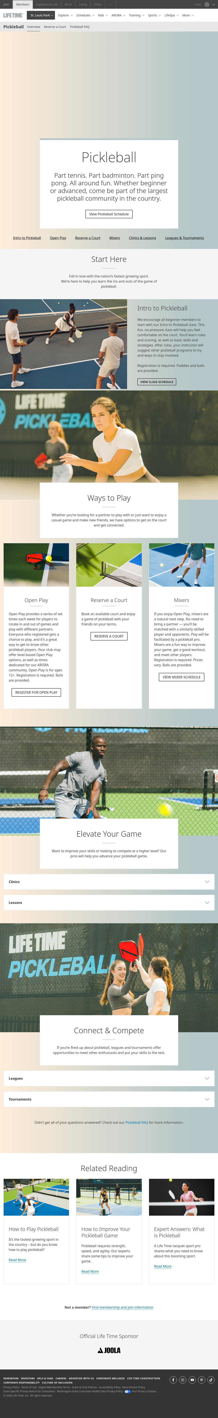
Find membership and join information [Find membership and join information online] (122, 1307)
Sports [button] (153, 15)
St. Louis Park (40, 15)
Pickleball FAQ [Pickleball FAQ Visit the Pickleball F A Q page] (80, 27)
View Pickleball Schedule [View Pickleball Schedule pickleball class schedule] (109, 214)
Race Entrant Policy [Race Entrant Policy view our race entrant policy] (133, 1387)
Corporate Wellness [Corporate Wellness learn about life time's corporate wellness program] (110, 1378)
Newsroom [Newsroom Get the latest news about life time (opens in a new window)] (11, 1378)
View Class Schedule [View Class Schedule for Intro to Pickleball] (156, 382)
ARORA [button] (117, 15)
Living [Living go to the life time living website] (83, 4)
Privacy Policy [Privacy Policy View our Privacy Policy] (11, 1387)
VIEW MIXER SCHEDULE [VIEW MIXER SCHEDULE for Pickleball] (182, 677)
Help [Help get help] (198, 4)
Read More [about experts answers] (162, 1266)
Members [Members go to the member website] (23, 4)
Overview (33, 27)
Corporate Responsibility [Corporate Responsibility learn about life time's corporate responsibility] (21, 1382)
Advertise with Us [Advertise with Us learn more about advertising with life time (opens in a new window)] (81, 1378)
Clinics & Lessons (142, 238)
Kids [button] (101, 15)
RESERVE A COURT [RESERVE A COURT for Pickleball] (109, 636)
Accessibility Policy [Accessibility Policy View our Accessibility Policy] (109, 1387)
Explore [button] (64, 15)
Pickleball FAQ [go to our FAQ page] (136, 1122)
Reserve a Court (55, 27)
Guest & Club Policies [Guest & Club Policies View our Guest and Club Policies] (84, 1387)
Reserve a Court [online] (87, 238)
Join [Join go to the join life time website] (6, 4)
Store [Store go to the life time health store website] (98, 4)
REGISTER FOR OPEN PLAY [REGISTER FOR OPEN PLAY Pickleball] (36, 692)
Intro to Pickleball (27, 238)
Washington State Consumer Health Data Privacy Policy (90, 1391)
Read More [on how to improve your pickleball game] (90, 1271)
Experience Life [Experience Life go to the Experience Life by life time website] (46, 4)
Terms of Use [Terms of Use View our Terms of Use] (29, 1387)
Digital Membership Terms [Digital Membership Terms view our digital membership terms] (54, 1387)
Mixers (114, 238)
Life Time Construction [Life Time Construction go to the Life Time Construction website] (143, 1378)
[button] (210, 4)
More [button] (186, 15)
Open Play (58, 238)
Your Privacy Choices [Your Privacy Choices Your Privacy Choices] (140, 1391)
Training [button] (135, 15)
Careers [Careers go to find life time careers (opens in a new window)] (61, 1378)
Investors (28, 1378)
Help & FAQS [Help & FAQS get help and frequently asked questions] (45, 1378)
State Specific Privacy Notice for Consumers (29, 1391)
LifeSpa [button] (170, 15)
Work (68, 4)
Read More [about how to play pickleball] (17, 1260)
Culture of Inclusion (57, 1382)
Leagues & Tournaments (184, 238)
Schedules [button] (83, 15)
